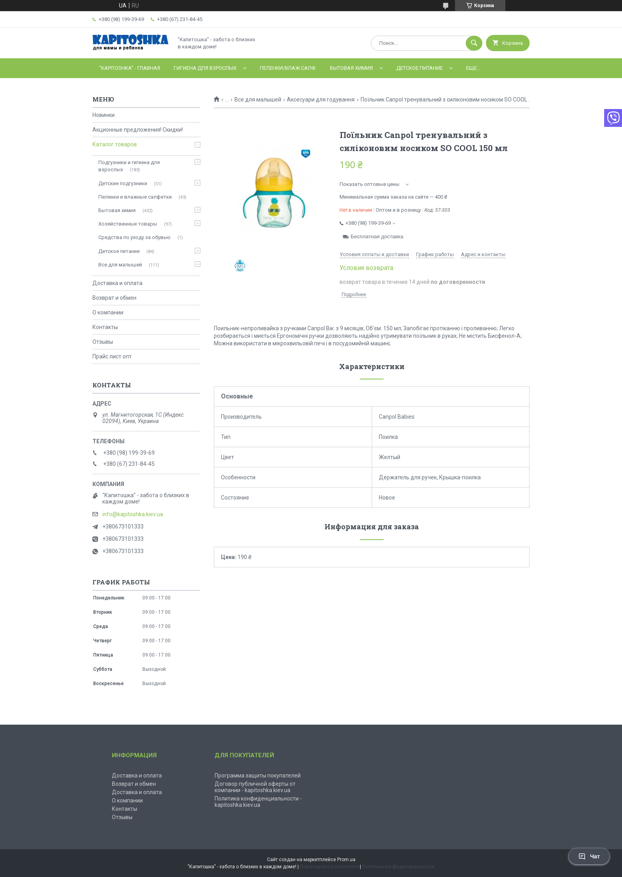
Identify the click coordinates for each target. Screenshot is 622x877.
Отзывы (102, 342)
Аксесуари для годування (321, 99)
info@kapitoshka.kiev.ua (132, 514)
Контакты (105, 327)
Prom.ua (346, 859)
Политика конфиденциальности (398, 866)
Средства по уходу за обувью (134, 237)
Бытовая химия (351, 68)
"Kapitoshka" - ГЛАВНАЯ (129, 68)
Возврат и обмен (114, 298)
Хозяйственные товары (127, 224)
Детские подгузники (122, 183)
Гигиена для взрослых (205, 68)
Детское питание (419, 68)
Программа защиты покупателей (258, 775)
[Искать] (474, 43)
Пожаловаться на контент (329, 866)
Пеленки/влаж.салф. (288, 68)
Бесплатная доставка (377, 236)
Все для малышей (257, 99)
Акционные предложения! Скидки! (137, 129)
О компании (107, 312)
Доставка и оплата (117, 283)
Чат (589, 856)
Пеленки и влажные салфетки (135, 197)
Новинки (103, 115)
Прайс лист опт (112, 356)
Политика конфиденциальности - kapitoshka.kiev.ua (258, 801)
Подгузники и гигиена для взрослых (129, 165)
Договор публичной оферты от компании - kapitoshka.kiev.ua (255, 787)
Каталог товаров (114, 144)
